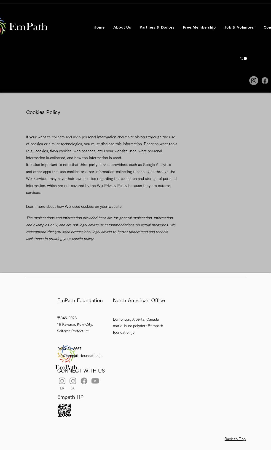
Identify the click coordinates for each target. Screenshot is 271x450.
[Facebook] (264, 80)
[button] (122, 27)
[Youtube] (95, 380)
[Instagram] (253, 80)
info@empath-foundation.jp (80, 355)
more (41, 206)
